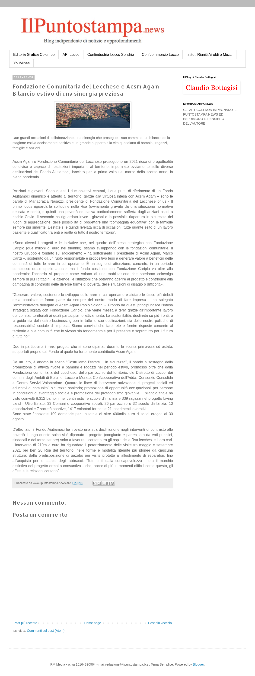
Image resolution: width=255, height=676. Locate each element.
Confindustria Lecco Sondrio (110, 55)
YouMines (21, 63)
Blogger (198, 664)
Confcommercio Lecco (160, 55)
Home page (92, 623)
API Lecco (71, 55)
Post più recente (25, 623)
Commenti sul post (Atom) (45, 630)
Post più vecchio (160, 623)
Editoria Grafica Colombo (34, 55)
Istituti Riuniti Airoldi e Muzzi (210, 55)
